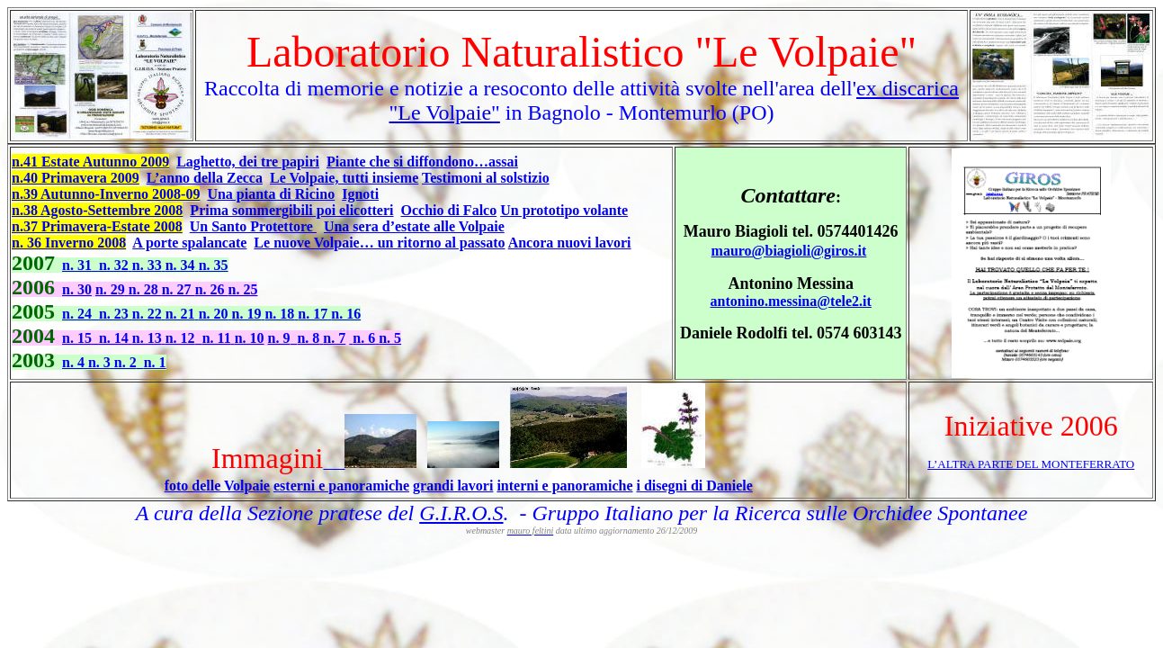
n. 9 (279, 338)
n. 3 (101, 362)
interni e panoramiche (564, 485)
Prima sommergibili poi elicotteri (291, 210)
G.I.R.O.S (461, 513)
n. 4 (75, 362)
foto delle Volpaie (217, 485)
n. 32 (115, 265)
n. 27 (178, 289)
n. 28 (145, 289)
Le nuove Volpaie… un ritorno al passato (379, 242)
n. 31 (77, 265)
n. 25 (243, 289)
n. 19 (248, 313)
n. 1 (155, 362)
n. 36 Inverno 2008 (69, 242)
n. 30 (77, 289)
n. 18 (281, 313)
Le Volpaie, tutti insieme (344, 177)
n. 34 (182, 265)
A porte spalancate (189, 242)
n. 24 (77, 313)
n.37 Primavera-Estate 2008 (97, 226)
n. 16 (346, 313)
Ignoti (360, 194)
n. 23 (115, 313)
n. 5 (390, 338)
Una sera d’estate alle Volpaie (414, 226)
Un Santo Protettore (253, 226)
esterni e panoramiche (341, 485)
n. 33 (149, 265)
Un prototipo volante (564, 210)
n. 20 (215, 313)
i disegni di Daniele (694, 485)
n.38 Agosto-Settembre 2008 (97, 210)
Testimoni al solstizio (486, 177)
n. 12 (180, 338)
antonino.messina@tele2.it (791, 301)
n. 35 (213, 265)
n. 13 (149, 338)
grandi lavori (453, 485)
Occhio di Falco (449, 210)
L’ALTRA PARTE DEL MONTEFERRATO (1030, 464)
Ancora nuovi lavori (569, 242)
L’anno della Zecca (205, 177)
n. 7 (334, 338)
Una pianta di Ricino (271, 194)
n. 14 (115, 338)
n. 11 (218, 338)
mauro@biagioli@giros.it (789, 250)
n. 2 (125, 362)
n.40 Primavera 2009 (75, 177)
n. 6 (366, 338)
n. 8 (310, 338)
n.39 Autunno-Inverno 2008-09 (106, 194)
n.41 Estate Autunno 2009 (90, 161)
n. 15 (77, 338)
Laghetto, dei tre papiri (247, 161)
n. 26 (211, 289)
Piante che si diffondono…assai (422, 161)
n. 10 (249, 338)
